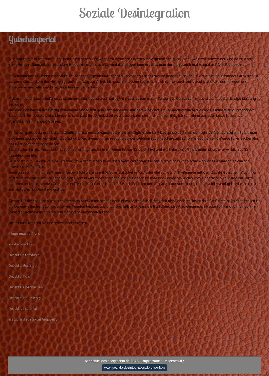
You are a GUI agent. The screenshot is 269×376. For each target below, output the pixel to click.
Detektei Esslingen (23, 266)
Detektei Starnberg (24, 255)
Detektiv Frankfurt (23, 309)
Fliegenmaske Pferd (24, 234)
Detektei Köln (19, 277)
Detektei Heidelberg (24, 298)
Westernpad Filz (21, 244)
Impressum (151, 361)
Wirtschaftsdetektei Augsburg (33, 319)
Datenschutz (173, 361)
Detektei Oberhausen (25, 287)
